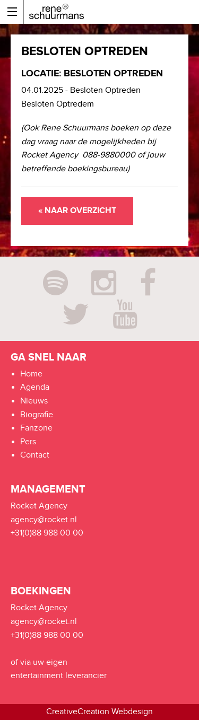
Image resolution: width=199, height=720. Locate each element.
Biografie (36, 415)
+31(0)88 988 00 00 (47, 533)
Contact (34, 455)
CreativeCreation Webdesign (99, 712)
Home (31, 374)
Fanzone (36, 428)
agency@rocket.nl (44, 520)
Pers (28, 442)
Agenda (34, 387)
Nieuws (34, 401)
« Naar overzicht (77, 211)
